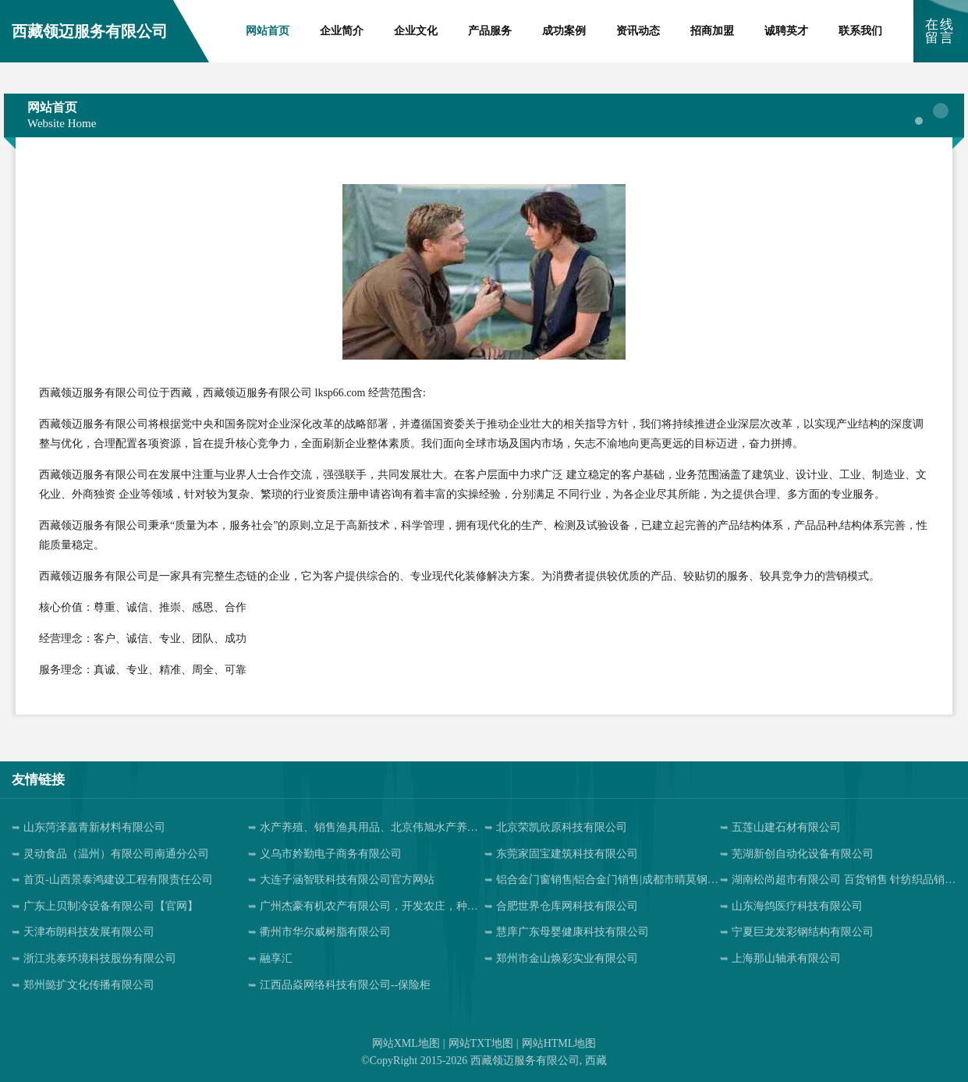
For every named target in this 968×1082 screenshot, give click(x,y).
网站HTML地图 (559, 1043)
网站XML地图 (406, 1043)
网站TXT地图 (481, 1043)
